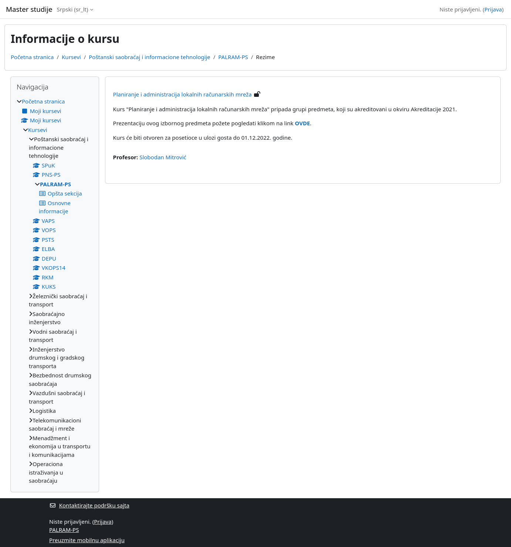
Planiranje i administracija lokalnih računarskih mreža (182, 94)
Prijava (493, 9)
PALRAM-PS (233, 57)
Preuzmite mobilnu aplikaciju (87, 540)
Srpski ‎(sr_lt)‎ (72, 9)
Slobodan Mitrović (162, 157)
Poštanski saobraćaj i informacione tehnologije (149, 57)
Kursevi (71, 57)
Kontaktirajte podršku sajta (89, 505)
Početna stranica (32, 57)
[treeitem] (55, 291)
